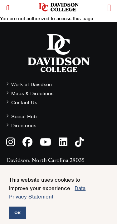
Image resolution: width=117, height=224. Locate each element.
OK (17, 212)
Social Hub (24, 116)
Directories (23, 125)
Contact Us (24, 102)
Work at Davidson (31, 84)
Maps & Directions (32, 93)
